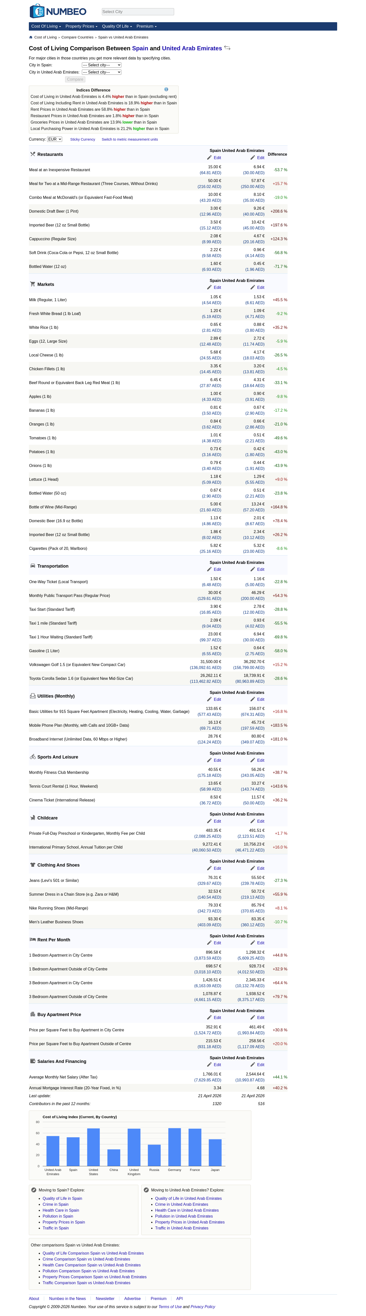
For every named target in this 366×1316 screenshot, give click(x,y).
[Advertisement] (300, 65)
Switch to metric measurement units (130, 139)
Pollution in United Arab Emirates (184, 1216)
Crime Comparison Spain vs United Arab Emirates (86, 1259)
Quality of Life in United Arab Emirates (188, 1198)
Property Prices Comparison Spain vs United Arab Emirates (95, 1277)
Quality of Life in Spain (62, 1198)
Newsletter (105, 1299)
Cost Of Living (44, 26)
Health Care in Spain (61, 1210)
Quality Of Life (115, 26)
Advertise (132, 1299)
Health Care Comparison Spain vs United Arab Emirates (92, 1265)
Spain (140, 48)
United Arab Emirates (192, 48)
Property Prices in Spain (64, 1222)
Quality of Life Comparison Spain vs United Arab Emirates (93, 1253)
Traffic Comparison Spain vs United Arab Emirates (86, 1283)
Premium (145, 26)
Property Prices (80, 26)
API (179, 1299)
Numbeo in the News (67, 1299)
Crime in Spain (56, 1204)
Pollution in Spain (58, 1216)
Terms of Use (170, 1307)
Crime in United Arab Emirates (181, 1204)
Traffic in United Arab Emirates (181, 1228)
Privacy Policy (203, 1307)
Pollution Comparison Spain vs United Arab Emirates (89, 1271)
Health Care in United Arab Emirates (187, 1210)
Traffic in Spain (56, 1228)
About (34, 1299)
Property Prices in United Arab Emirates (190, 1222)
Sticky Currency (82, 139)
